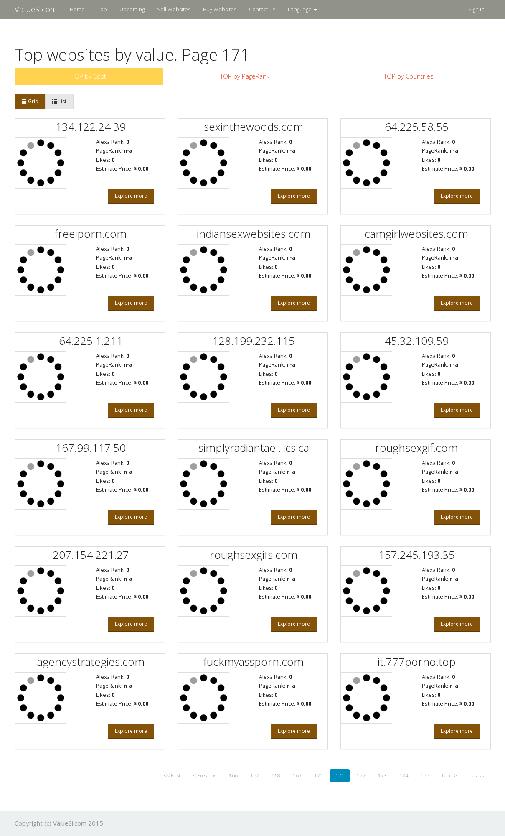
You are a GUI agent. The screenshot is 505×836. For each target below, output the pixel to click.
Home (77, 9)
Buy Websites (219, 9)
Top (102, 9)
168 (276, 775)
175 (425, 775)
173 (382, 775)
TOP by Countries (409, 76)
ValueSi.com (36, 9)
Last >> (477, 775)
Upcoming (132, 9)
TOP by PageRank (244, 76)
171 (339, 775)
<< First (172, 775)
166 (233, 775)
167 (254, 775)
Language (302, 9)
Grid (30, 101)
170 (318, 775)
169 (297, 775)
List (59, 101)
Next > (449, 775)
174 (403, 775)
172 (361, 775)
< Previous (204, 775)
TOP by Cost (88, 76)
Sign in (476, 9)
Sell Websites (173, 9)
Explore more (131, 195)
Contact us (262, 9)
